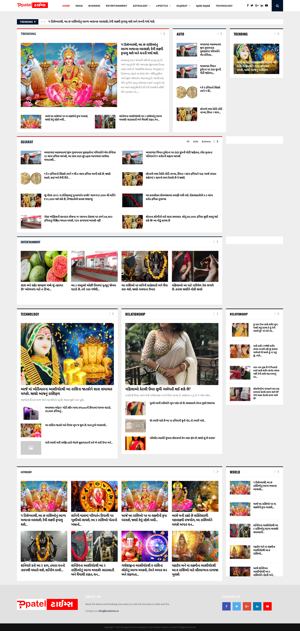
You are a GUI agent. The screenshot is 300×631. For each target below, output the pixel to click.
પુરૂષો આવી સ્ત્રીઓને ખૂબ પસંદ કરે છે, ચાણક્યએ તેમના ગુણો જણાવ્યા (182, 403)
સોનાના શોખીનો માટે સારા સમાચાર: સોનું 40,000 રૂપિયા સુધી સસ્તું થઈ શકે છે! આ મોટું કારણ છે (182, 218)
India (195, 141)
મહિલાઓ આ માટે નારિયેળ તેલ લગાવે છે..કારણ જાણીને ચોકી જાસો (192, 287)
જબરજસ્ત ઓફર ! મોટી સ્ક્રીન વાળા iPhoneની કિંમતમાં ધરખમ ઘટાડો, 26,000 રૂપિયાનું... (78, 409)
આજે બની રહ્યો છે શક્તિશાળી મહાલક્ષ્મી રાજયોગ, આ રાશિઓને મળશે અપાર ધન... (192, 520)
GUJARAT (181, 5)
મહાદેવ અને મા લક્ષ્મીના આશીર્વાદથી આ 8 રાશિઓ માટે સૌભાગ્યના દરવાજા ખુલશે (195, 570)
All (188, 141)
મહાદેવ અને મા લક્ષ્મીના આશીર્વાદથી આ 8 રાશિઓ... (264, 550)
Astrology (140, 5)
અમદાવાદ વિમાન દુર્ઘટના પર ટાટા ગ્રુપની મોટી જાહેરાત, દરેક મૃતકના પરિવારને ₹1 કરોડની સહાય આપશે (179, 154)
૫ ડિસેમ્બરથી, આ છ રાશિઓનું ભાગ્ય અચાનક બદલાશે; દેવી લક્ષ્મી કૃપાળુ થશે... (43, 520)
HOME (66, 5)
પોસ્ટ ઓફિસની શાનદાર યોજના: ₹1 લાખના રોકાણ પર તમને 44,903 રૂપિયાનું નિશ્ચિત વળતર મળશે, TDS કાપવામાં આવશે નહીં (78, 218)
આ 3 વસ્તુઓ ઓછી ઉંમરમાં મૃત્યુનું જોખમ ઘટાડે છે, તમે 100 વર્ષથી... (93, 287)
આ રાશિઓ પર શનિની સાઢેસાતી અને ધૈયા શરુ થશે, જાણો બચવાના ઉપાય (144, 287)
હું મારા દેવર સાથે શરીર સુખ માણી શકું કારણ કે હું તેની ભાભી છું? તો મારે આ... (265, 327)
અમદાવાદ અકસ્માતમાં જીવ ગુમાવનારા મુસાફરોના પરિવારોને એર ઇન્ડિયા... (210, 49)
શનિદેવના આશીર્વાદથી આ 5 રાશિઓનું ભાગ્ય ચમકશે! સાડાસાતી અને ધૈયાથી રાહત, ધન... (140, 118)
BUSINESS (94, 5)
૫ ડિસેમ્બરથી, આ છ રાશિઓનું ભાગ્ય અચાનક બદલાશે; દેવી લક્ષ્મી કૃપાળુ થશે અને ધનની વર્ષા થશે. (101, 21)
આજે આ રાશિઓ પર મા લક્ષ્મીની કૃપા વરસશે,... (264, 506)
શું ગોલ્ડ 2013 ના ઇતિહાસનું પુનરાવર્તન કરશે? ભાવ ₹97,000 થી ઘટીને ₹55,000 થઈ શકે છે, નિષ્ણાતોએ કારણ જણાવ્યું (79, 197)
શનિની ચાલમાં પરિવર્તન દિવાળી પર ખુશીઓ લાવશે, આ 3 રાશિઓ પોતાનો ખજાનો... (94, 520)
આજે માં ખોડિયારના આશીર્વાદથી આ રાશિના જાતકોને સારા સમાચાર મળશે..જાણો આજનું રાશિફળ (256, 66)
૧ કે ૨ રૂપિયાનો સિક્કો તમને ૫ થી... (210, 89)
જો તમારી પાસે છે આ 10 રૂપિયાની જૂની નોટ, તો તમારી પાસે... (178, 420)
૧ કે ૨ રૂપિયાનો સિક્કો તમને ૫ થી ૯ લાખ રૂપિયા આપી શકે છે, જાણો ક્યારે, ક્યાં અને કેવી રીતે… (77, 176)
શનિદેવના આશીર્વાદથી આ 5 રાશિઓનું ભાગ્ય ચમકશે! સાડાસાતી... (266, 528)
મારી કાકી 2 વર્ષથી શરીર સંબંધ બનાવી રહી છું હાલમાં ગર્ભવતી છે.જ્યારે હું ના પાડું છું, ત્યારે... (265, 351)
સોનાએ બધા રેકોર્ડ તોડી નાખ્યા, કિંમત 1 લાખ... (211, 111)
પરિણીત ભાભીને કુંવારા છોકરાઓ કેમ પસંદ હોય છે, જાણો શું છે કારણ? (182, 438)
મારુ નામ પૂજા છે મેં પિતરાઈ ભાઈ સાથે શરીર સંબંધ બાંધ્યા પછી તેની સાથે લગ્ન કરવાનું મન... (266, 372)
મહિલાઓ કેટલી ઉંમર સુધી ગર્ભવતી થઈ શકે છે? (158, 389)
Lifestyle (162, 5)
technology (224, 5)
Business (206, 141)
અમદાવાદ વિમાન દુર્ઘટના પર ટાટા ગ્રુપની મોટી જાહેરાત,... (210, 69)
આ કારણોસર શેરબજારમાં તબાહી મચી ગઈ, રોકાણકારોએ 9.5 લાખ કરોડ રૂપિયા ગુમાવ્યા (179, 197)
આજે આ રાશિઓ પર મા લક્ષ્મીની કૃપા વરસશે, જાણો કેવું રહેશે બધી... (66, 118)
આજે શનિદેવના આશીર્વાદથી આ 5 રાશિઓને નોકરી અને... (263, 571)
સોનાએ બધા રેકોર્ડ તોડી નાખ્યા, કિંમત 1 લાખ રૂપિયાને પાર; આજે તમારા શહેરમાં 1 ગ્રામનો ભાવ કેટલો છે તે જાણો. (181, 176)
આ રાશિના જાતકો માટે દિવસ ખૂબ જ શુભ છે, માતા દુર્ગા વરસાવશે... (76, 425)
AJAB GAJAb (203, 5)
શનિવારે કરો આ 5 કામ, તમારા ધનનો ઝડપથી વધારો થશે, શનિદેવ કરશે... (43, 568)
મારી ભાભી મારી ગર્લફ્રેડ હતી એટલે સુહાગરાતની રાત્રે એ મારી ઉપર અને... (79, 442)
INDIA (79, 5)
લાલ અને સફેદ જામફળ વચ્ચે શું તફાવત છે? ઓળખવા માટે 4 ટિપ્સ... (42, 287)
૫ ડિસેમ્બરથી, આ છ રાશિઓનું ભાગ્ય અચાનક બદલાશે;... (265, 486)
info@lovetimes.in (108, 611)
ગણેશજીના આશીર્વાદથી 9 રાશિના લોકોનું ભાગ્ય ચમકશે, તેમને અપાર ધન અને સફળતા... (144, 570)
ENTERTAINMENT (116, 5)
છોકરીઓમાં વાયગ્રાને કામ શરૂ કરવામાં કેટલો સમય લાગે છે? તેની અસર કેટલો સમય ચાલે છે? (266, 394)
